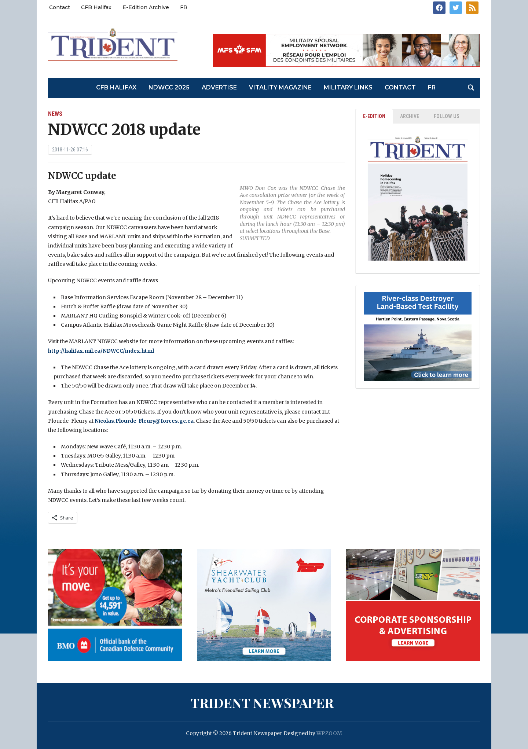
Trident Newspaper (262, 702)
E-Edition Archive (145, 7)
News (55, 113)
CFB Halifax (96, 7)
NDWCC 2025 (169, 87)
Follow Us (446, 116)
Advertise (219, 87)
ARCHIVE (409, 116)
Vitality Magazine (280, 87)
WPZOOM (329, 733)
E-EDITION (374, 116)
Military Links (348, 87)
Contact (59, 7)
